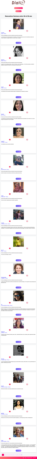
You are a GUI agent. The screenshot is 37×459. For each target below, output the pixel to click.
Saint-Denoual (3, 169)
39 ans (5, 251)
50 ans (5, 60)
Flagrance (3, 331)
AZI (1, 168)
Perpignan (3, 278)
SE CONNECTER (18, 11)
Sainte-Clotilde (3, 441)
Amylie (2, 87)
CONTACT (34, 457)
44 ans (6, 278)
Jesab (2, 195)
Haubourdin (3, 196)
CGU (25, 457)
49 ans (11, 305)
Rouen (2, 251)
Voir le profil (18, 42)
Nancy (2, 60)
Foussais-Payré (3, 359)
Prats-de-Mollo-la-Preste (5, 305)
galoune (2, 413)
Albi (2, 115)
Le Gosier (2, 142)
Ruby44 (2, 114)
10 (21, 454)
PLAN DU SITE (29, 457)
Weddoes (2, 59)
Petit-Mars (3, 414)
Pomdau (2, 358)
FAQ (23, 457)
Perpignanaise (3, 277)
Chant (2, 440)
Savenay (2, 332)
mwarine (2, 32)
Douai (2, 33)
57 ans (6, 142)
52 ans (6, 332)
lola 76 (2, 250)
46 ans (9, 223)
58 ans (8, 169)
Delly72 (2, 386)
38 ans (5, 33)
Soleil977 (2, 141)
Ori (1, 304)
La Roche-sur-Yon (4, 223)
